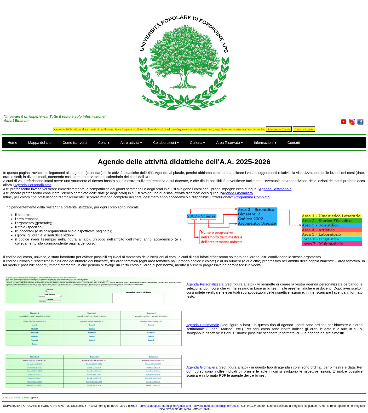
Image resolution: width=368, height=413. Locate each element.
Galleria (197, 142)
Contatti (294, 142)
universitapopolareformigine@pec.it (216, 405)
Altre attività (131, 142)
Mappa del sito (40, 142)
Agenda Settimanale (275, 189)
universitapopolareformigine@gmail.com (165, 405)
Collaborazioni (166, 142)
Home (12, 142)
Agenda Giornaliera (237, 193)
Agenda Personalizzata (32, 185)
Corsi (103, 142)
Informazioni (265, 142)
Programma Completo (252, 197)
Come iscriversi (75, 142)
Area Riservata (229, 142)
